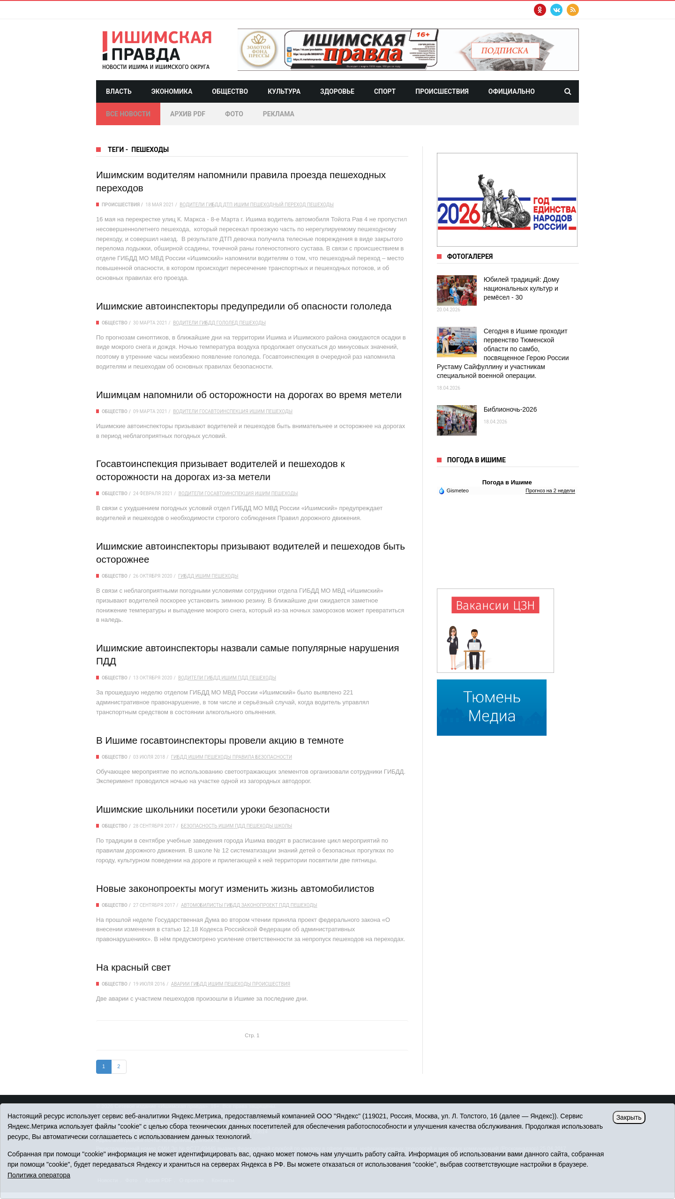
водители (192, 204)
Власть (119, 91)
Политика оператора (39, 1175)
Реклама (278, 114)
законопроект (259, 905)
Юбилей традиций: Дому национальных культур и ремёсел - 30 (521, 288)
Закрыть (629, 1117)
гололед (227, 322)
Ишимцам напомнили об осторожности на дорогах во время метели (250, 394)
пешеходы (320, 204)
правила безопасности (262, 757)
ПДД (243, 677)
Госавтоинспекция (223, 411)
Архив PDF (187, 114)
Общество (230, 91)
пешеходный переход (278, 204)
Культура (284, 91)
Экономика (172, 91)
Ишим (241, 204)
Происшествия (442, 91)
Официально (511, 91)
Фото (234, 114)
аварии (180, 984)
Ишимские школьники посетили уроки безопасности (214, 809)
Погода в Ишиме (507, 482)
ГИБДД (214, 204)
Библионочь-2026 (510, 409)
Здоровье (337, 91)
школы (283, 826)
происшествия (271, 984)
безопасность (199, 826)
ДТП (227, 204)
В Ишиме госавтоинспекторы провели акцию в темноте (221, 740)
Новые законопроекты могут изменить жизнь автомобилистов (236, 888)
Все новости (128, 114)
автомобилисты (202, 905)
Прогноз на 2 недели (550, 490)
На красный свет (134, 967)
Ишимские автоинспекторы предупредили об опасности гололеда (245, 306)
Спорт (385, 91)
